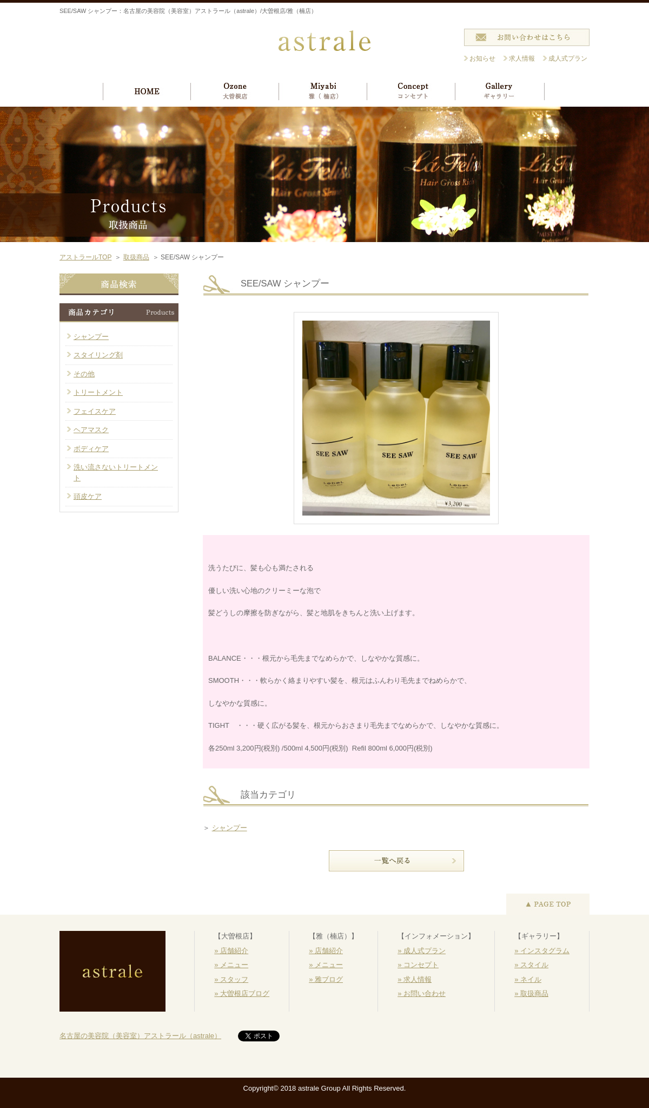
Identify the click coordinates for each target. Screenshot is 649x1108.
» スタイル (531, 965)
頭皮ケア (88, 496)
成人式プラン (567, 58)
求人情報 (522, 58)
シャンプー (229, 828)
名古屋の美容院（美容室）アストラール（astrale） (140, 1036)
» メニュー (231, 965)
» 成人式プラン (422, 951)
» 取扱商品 (531, 993)
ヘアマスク (91, 430)
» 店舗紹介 (231, 951)
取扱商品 (136, 257)
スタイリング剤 (98, 355)
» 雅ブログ (326, 979)
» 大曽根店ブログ (241, 993)
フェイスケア (95, 411)
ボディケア (91, 449)
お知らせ (482, 58)
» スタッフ (231, 979)
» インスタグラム (541, 951)
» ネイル (527, 979)
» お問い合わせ (422, 993)
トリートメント (98, 392)
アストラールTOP (85, 257)
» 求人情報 (415, 979)
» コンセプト (418, 965)
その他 (84, 374)
